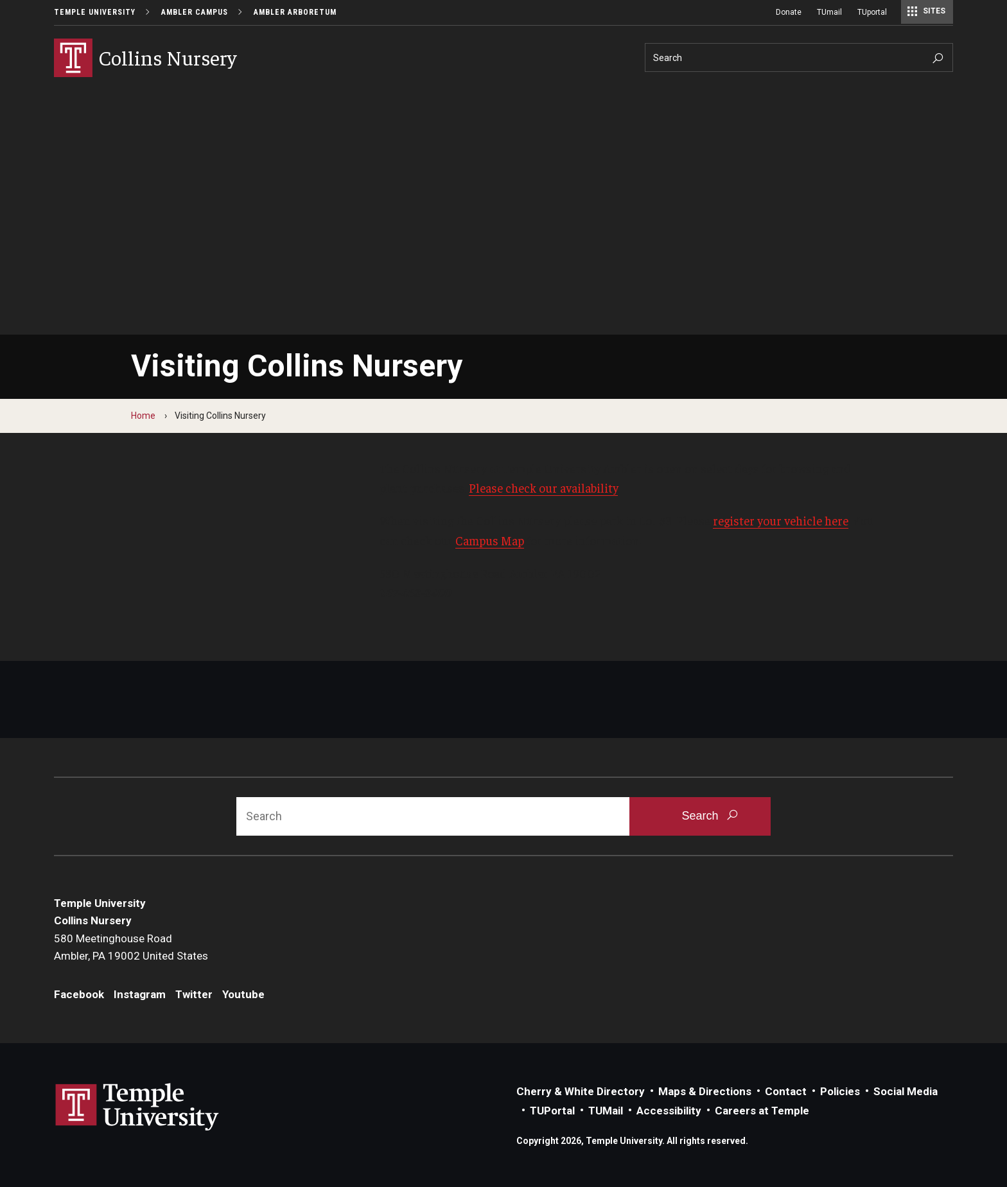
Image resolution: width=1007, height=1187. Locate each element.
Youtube (243, 994)
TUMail (605, 1110)
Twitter (194, 994)
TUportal (872, 12)
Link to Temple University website (137, 1107)
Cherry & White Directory (580, 1091)
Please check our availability (543, 487)
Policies (840, 1091)
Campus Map (489, 540)
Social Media (905, 1091)
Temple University (95, 12)
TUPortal (552, 1110)
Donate (788, 12)
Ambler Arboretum (295, 12)
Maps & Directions (704, 1091)
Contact (786, 1091)
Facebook (79, 994)
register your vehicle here (780, 520)
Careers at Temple (762, 1110)
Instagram (140, 994)
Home (143, 415)
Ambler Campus (194, 12)
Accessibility (668, 1110)
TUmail (829, 12)
